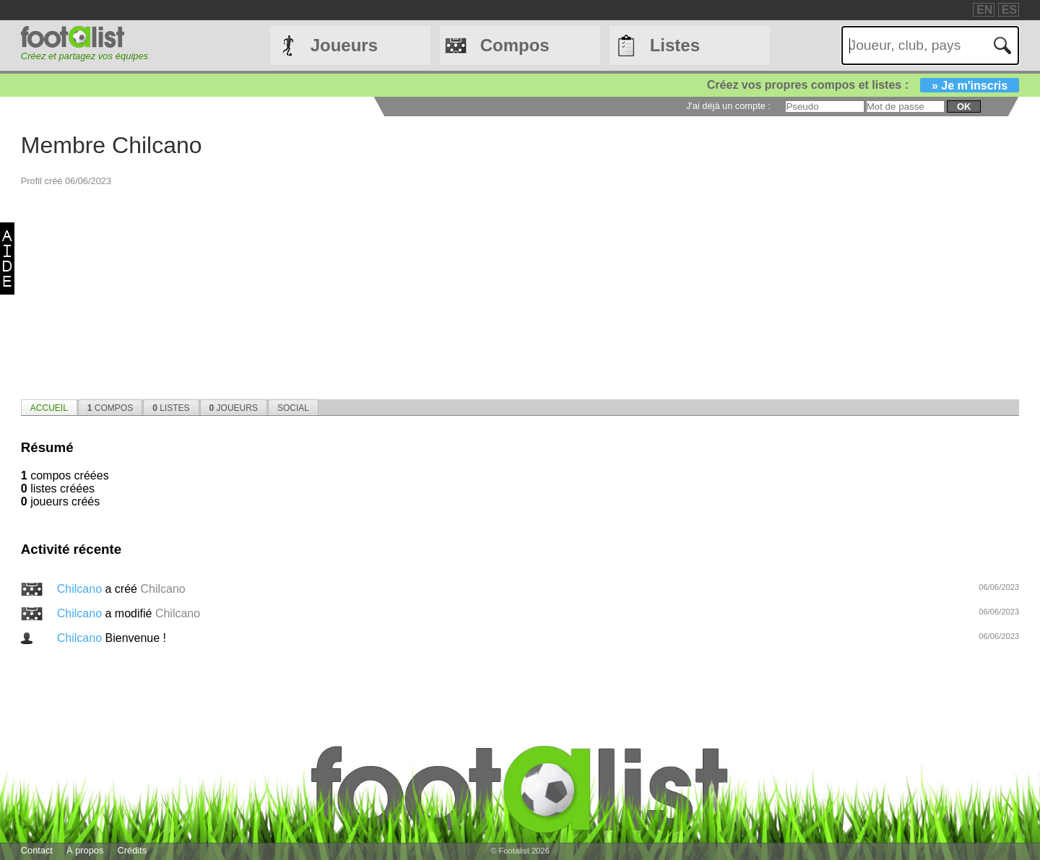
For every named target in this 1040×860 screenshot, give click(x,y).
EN (984, 10)
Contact (37, 850)
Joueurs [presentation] (233, 408)
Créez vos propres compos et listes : (863, 85)
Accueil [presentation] (49, 408)
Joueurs (344, 45)
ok (964, 106)
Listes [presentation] (170, 408)
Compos (515, 45)
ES (1009, 10)
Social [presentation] (293, 408)
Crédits (132, 850)
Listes (675, 45)
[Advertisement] (454, 288)
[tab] (49, 407)
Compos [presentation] (110, 408)
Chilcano (81, 589)
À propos (84, 850)
